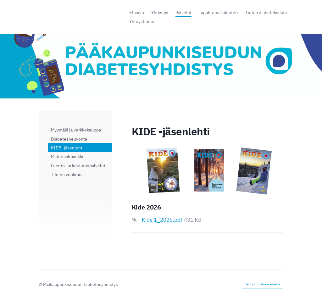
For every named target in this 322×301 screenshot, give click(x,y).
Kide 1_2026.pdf (162, 219)
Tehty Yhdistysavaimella (262, 284)
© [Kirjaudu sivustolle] (41, 284)
